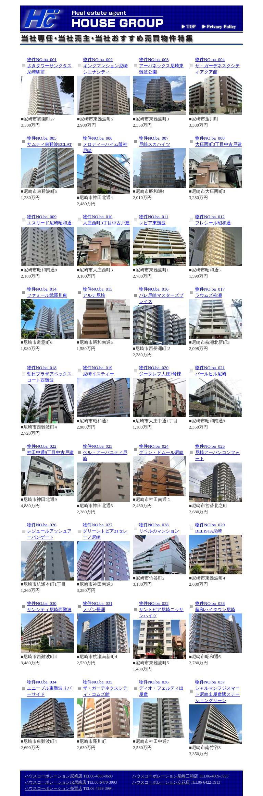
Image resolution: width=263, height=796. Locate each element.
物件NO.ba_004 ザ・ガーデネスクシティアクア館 (217, 65)
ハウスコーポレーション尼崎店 (53, 776)
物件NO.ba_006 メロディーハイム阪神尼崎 (105, 144)
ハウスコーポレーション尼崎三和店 (165, 776)
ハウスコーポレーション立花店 (161, 782)
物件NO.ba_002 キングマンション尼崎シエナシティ (105, 65)
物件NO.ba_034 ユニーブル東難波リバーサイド (49, 688)
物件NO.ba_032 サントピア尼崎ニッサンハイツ (161, 609)
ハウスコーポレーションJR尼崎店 (55, 782)
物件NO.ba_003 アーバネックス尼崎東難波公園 (161, 65)
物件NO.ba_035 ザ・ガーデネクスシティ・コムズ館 (105, 688)
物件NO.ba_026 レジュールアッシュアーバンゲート (49, 531)
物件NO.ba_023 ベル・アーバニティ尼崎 (105, 452)
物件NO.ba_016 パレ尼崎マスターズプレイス (161, 295)
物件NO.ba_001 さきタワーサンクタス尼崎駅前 (49, 65)
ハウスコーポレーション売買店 (53, 788)
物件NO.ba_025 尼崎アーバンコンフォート (217, 452)
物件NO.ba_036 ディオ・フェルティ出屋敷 (161, 688)
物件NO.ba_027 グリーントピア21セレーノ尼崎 (105, 531)
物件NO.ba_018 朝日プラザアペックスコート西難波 (49, 374)
